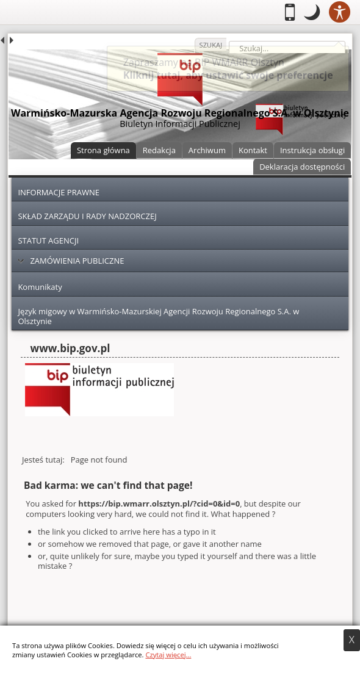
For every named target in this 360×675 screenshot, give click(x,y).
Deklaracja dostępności (302, 166)
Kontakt (253, 150)
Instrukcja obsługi (312, 150)
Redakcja (159, 150)
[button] (311, 12)
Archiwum (207, 150)
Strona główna (103, 150)
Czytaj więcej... (168, 654)
